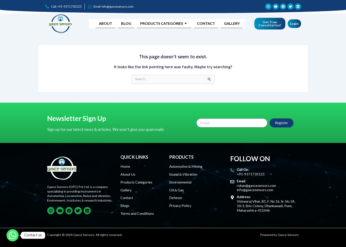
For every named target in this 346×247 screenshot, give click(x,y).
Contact (206, 23)
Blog (126, 23)
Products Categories (164, 23)
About (105, 23)
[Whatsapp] (13, 235)
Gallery (232, 23)
